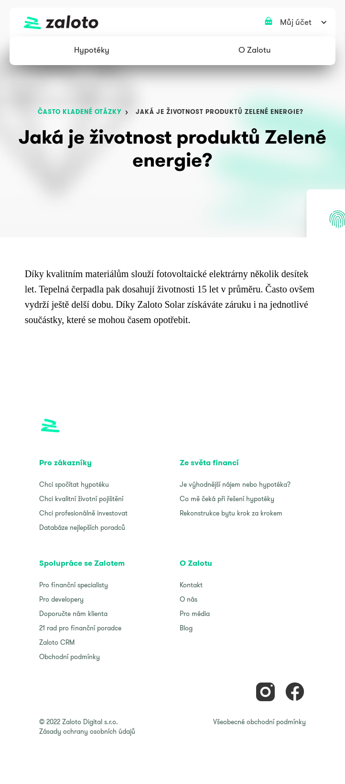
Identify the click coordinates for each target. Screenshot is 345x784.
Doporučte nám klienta (73, 613)
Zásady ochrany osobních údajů (87, 731)
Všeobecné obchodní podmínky (259, 721)
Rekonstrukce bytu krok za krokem (231, 513)
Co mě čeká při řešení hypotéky (227, 498)
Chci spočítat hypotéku (74, 484)
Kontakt (191, 585)
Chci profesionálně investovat (83, 513)
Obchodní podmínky (69, 656)
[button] (92, 50)
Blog (186, 628)
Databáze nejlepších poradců (82, 527)
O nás (188, 599)
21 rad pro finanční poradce (80, 628)
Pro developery (61, 599)
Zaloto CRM (57, 642)
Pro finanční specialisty (73, 585)
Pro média (195, 613)
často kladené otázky (79, 112)
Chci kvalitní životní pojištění (81, 498)
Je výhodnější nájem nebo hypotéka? (235, 484)
